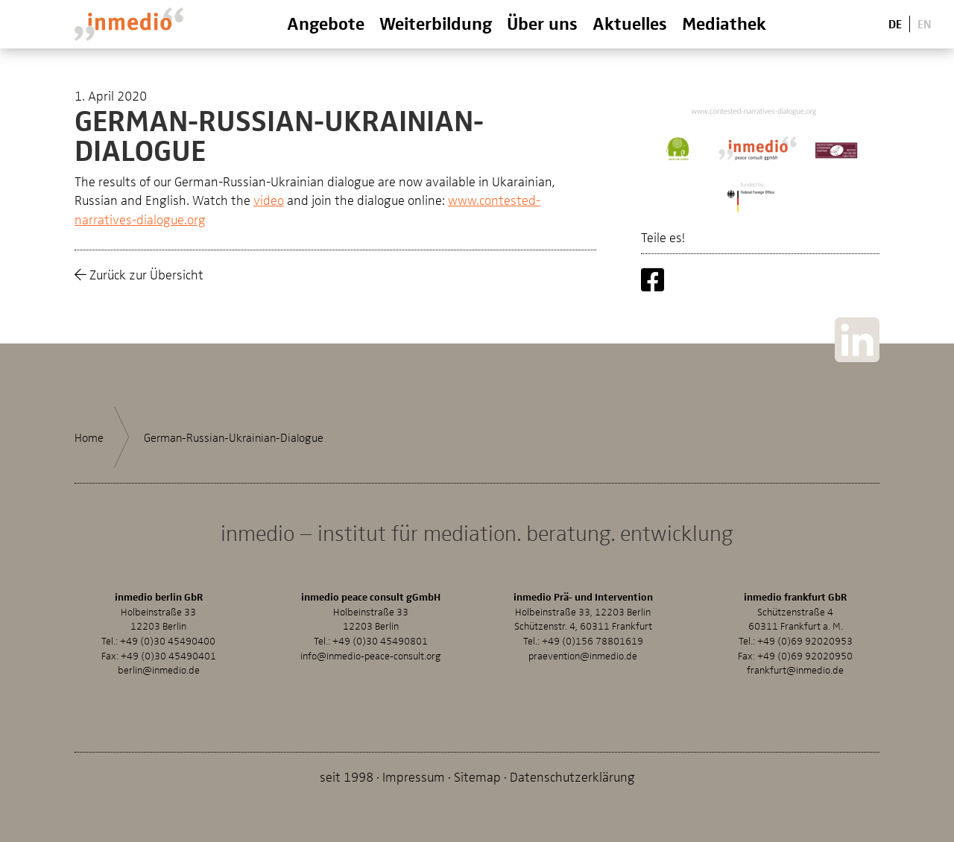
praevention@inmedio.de (582, 655)
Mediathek (724, 22)
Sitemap (477, 776)
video (268, 199)
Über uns (542, 22)
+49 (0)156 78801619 (592, 640)
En (924, 23)
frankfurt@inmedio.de (795, 669)
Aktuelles (630, 22)
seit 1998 (346, 776)
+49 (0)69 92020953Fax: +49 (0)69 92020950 (795, 647)
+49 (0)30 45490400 (167, 640)
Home (89, 437)
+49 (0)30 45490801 (380, 640)
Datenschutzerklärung (572, 776)
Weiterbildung (435, 22)
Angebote (325, 22)
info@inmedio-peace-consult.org (370, 655)
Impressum (413, 776)
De (895, 23)
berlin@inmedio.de (159, 669)
